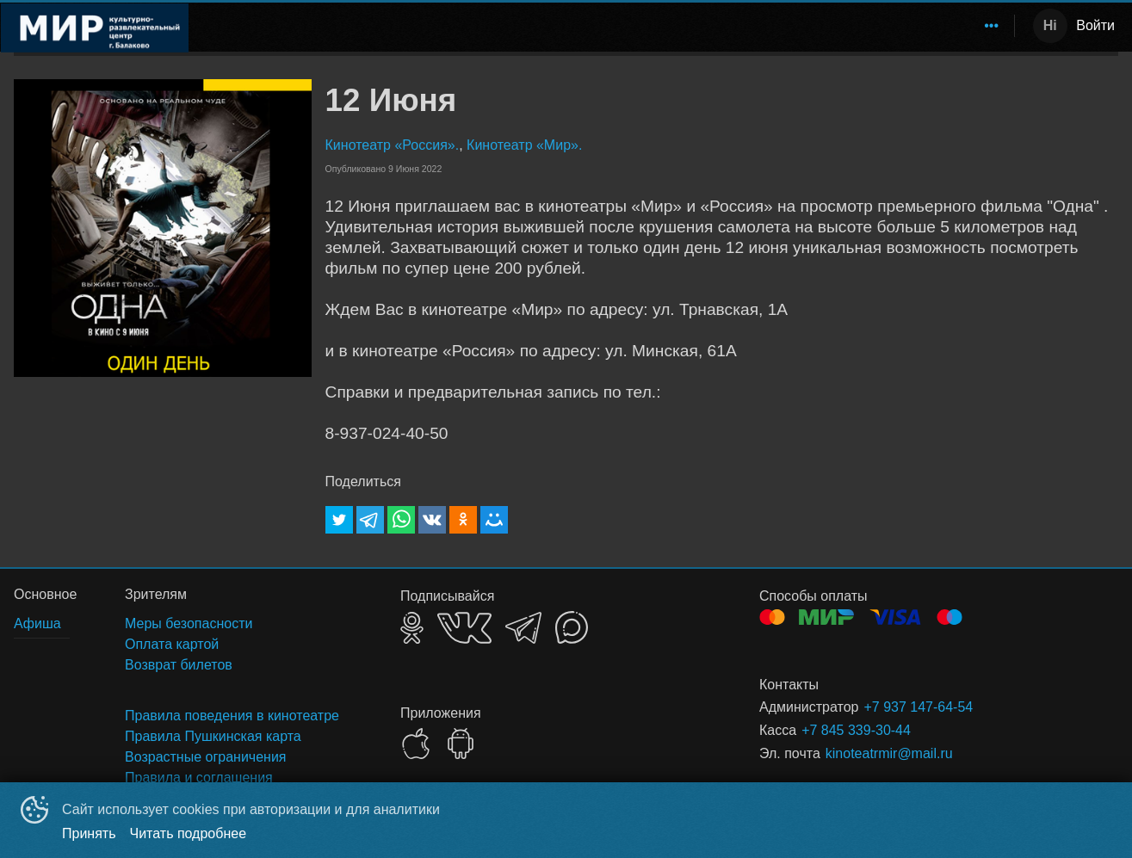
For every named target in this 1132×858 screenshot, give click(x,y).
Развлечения (440, 25)
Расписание (341, 25)
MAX (571, 627)
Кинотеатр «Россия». (392, 145)
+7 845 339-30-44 (856, 730)
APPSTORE (415, 743)
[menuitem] (341, 25)
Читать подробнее (188, 833)
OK (412, 628)
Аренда (973, 25)
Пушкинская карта (780, 25)
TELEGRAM (523, 628)
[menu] (604, 25)
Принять (89, 833)
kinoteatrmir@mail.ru (889, 753)
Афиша (678, 25)
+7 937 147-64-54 (918, 707)
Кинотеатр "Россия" (572, 25)
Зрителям (890, 25)
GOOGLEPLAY (460, 743)
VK (464, 628)
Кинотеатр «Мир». (524, 145)
